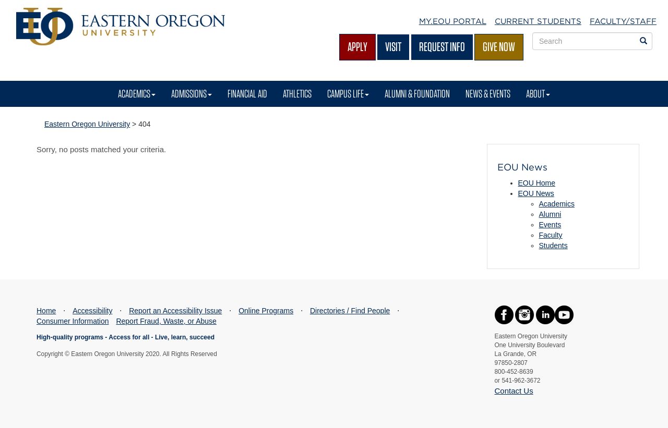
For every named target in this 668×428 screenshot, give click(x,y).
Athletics (297, 93)
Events (550, 225)
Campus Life (348, 93)
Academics (137, 93)
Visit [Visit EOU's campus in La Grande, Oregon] (393, 46)
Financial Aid (247, 93)
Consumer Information (73, 321)
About (538, 93)
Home (46, 311)
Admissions (191, 93)
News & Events (488, 93)
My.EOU (452, 21)
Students (553, 245)
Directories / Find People (350, 311)
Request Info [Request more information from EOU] (442, 46)
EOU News (536, 193)
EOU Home (537, 183)
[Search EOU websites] (643, 41)
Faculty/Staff (623, 21)
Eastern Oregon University (87, 124)
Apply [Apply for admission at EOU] (357, 46)
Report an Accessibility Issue (175, 311)
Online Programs (265, 311)
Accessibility (92, 311)
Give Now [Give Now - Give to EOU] (499, 46)
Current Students (538, 21)
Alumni (550, 214)
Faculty (551, 235)
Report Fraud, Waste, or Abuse (166, 321)
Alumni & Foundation (417, 93)
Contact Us (514, 390)
